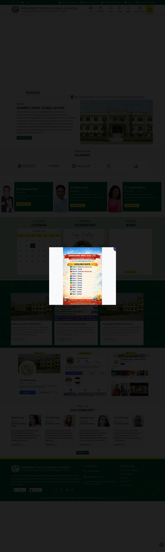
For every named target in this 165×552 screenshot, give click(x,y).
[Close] (115, 249)
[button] (52, 276)
